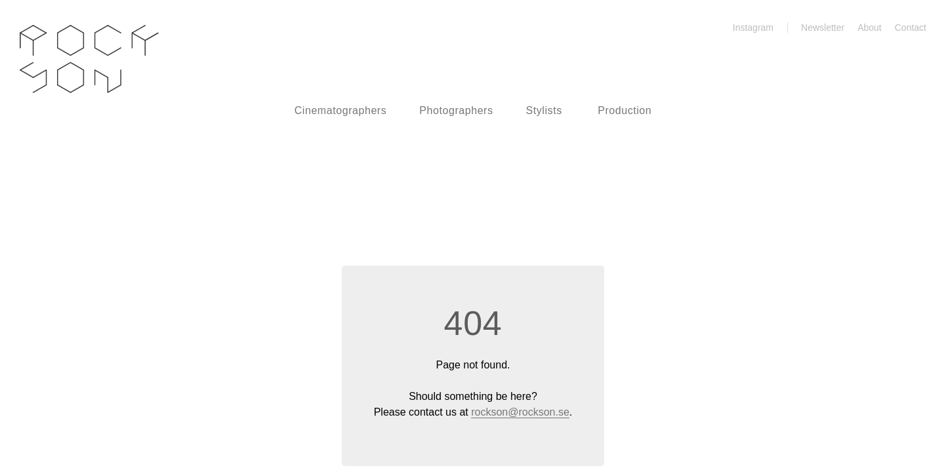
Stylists (544, 110)
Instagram (745, 27)
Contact (910, 27)
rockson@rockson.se (520, 412)
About (869, 27)
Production (624, 110)
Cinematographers (341, 110)
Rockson (89, 59)
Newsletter (822, 27)
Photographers (456, 110)
